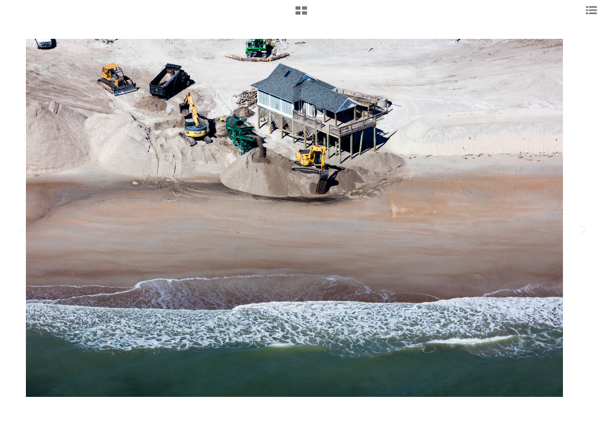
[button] (301, 14)
